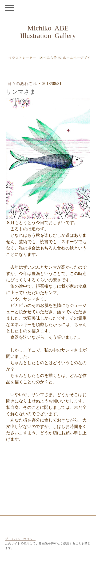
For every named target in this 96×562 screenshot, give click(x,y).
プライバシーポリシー (20, 539)
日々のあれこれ (22, 83)
